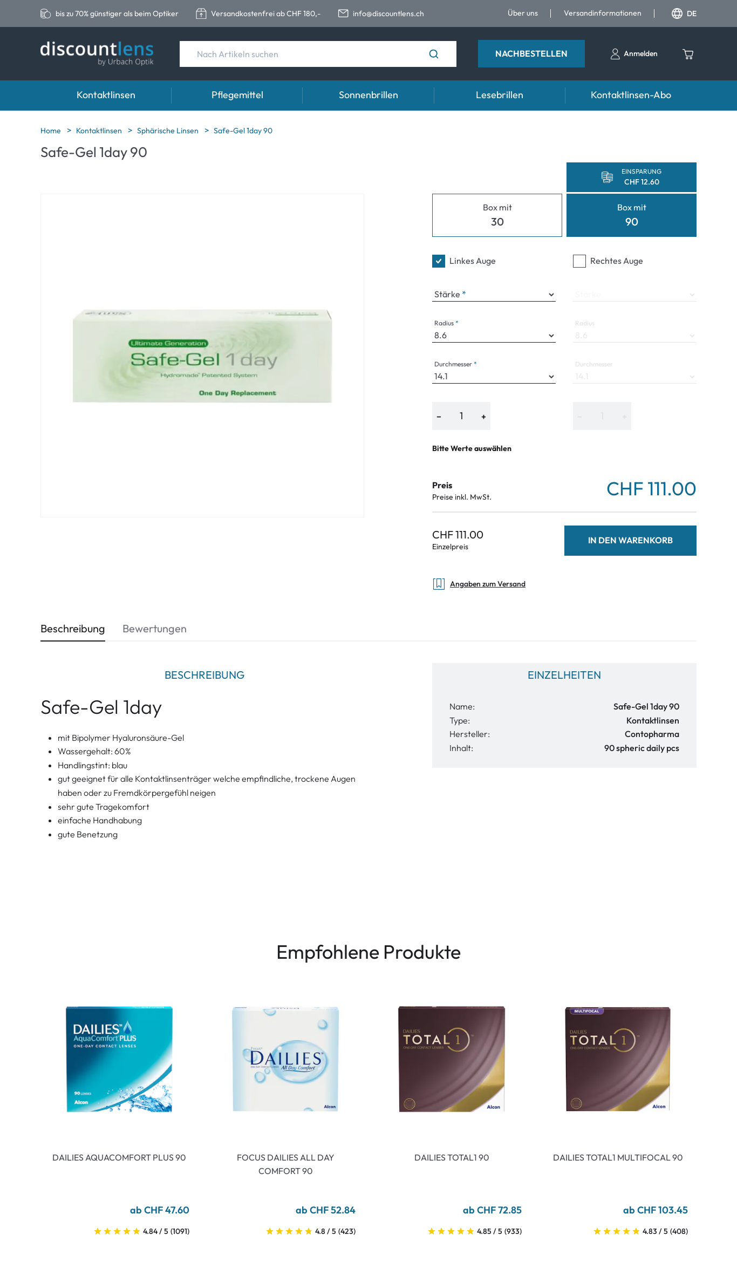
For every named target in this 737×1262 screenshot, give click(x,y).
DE (684, 13)
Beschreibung (72, 628)
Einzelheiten (564, 674)
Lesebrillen (499, 94)
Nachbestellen (531, 53)
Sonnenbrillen (368, 94)
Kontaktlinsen (106, 94)
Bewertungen (154, 628)
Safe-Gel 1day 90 (243, 130)
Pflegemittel (237, 94)
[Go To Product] (119, 1059)
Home (51, 130)
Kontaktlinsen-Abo (631, 94)
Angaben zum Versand (479, 584)
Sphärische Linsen (168, 130)
